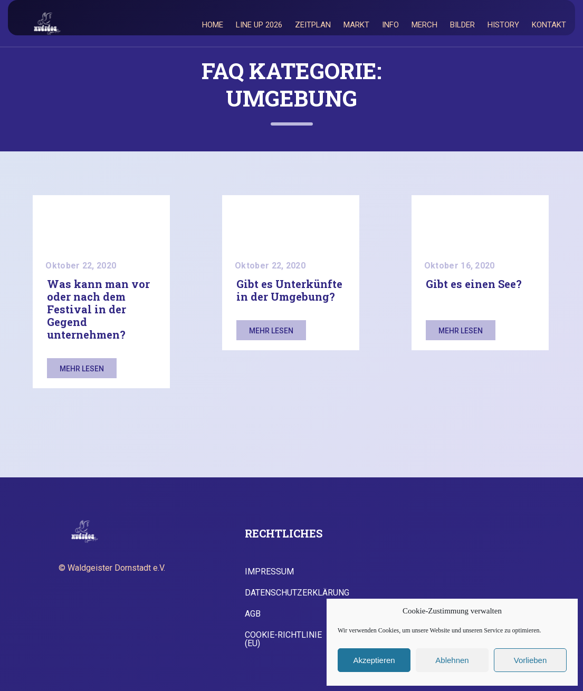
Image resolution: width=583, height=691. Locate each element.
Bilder (462, 25)
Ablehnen (452, 660)
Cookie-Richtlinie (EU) (283, 639)
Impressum (269, 572)
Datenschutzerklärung (297, 593)
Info (390, 25)
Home (212, 25)
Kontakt (549, 25)
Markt (356, 25)
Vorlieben (530, 660)
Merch (424, 25)
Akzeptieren (374, 660)
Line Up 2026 (259, 25)
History (503, 25)
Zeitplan (313, 25)
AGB (253, 614)
